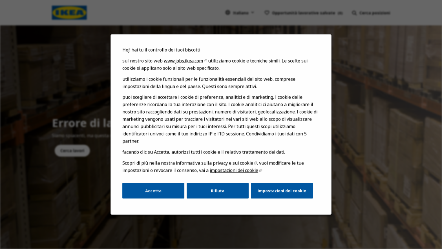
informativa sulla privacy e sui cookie (214, 168)
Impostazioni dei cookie (280, 194)
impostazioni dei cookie (233, 175)
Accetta (155, 194)
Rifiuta (217, 194)
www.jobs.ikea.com (185, 69)
